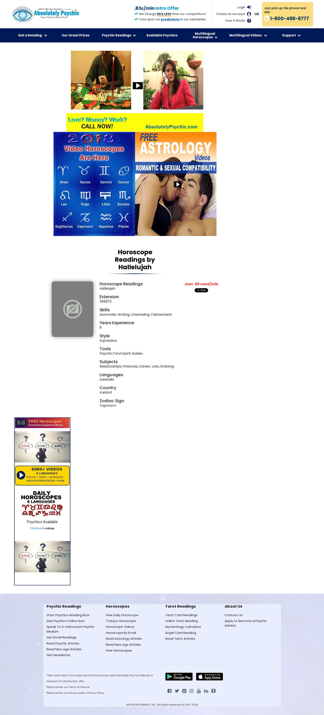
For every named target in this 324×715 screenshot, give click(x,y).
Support (291, 35)
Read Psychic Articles (62, 643)
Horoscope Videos (120, 626)
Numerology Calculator (183, 626)
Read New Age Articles (63, 649)
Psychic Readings (119, 35)
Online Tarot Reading (181, 621)
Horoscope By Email (121, 633)
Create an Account (230, 14)
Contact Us (234, 615)
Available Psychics (162, 35)
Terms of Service (79, 687)
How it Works (235, 21)
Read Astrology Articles (124, 638)
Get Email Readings (61, 637)
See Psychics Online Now (65, 621)
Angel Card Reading (180, 633)
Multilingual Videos (248, 35)
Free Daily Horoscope (122, 615)
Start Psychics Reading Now (67, 615)
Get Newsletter (58, 655)
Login (241, 7)
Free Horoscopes (119, 650)
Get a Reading (32, 35)
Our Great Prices (76, 35)
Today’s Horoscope (121, 621)
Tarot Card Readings (181, 615)
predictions (170, 19)
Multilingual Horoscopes (205, 35)
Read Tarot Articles (180, 638)
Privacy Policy (95, 693)
